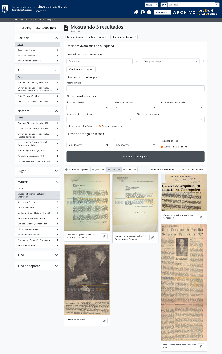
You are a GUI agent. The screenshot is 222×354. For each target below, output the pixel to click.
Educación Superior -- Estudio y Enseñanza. (37, 195)
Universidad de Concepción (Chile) (37, 129)
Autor (22, 70)
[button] (136, 12)
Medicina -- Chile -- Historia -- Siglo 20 (37, 214)
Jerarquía (98, 169)
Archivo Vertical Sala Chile (37, 61)
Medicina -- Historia (37, 246)
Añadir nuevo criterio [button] (80, 69)
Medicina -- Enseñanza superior (37, 219)
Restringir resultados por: (38, 28)
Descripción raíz (73, 82)
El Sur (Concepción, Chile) (37, 97)
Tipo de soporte (29, 266)
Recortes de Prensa (37, 51)
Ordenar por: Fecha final (163, 169)
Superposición (170, 146)
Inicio (68, 139)
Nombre (23, 111)
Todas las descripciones (113, 126)
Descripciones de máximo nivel (83, 126)
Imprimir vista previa (76, 169)
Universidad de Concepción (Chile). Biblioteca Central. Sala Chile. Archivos (37, 89)
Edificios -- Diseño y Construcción (37, 224)
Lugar (22, 171)
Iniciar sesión (161, 12)
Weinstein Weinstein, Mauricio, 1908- (37, 162)
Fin (115, 139)
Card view (114, 169)
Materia (23, 182)
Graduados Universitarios (37, 235)
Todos (20, 44)
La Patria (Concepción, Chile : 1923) (37, 102)
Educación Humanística (37, 230)
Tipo (21, 255)
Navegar (150, 4)
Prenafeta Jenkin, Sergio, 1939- (37, 151)
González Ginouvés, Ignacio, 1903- (37, 83)
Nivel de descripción (75, 102)
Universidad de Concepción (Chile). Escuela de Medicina (37, 143)
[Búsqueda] (191, 4)
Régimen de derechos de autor (80, 114)
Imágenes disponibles (123, 102)
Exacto (184, 146)
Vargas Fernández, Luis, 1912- (37, 157)
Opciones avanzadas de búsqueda (90, 46)
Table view (129, 169)
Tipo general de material (148, 114)
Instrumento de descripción (173, 102)
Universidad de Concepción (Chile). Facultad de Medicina (37, 135)
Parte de (23, 38)
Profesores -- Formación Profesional (37, 241)
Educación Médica (37, 208)
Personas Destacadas (37, 56)
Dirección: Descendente (192, 169)
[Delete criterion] (204, 61)
